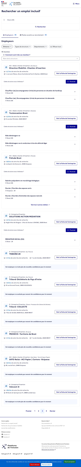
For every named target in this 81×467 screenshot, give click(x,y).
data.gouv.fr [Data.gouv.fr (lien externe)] (16, 454)
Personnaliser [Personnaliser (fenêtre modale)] (46, 464)
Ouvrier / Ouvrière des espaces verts (18, 188)
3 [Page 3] (42, 411)
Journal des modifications (8, 428)
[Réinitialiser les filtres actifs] (56, 46)
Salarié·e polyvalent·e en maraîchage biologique (22, 180)
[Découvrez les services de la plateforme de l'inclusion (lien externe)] (10, 446)
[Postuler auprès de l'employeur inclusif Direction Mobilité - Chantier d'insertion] (71, 82)
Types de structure (21, 46)
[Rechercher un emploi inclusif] (40, 26)
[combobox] (42, 20)
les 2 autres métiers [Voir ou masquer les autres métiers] (41, 205)
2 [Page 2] (38, 411)
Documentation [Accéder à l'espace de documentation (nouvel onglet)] (46, 423)
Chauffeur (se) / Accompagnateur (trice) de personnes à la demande (29, 98)
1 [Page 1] (34, 411)
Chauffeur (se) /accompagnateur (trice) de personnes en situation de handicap (33, 91)
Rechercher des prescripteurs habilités (11, 426)
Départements (39, 46)
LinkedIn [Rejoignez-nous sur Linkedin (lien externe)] (4, 434)
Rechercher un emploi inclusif (9, 423)
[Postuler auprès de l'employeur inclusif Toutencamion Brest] (71, 126)
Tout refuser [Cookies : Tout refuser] (34, 464)
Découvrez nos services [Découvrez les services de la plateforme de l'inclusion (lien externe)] (48, 449)
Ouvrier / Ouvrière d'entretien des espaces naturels (23, 196)
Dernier (52, 411)
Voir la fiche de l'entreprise (66, 73)
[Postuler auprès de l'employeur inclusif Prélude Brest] (71, 171)
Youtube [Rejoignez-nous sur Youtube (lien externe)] (4, 437)
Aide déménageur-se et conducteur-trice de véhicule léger (26, 143)
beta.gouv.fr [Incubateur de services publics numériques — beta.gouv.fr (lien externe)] (5, 454)
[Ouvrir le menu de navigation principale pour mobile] (75, 4)
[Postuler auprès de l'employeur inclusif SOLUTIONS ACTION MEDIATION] (71, 230)
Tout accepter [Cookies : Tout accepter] (70, 462)
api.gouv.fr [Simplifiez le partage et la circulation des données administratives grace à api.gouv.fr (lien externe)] (27, 454)
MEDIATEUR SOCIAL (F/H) (14, 239)
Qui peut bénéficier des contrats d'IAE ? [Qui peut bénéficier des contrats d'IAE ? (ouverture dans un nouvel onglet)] (52, 426)
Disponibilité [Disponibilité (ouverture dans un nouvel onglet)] (45, 428)
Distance (6, 46)
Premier (28, 411)
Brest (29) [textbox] (10, 20)
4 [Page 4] (46, 411)
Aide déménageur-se (12, 135)
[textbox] (39, 58)
